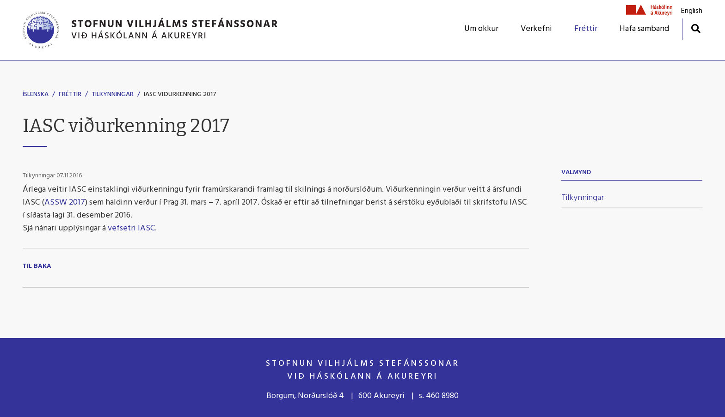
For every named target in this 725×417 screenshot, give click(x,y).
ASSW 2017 (64, 202)
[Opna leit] (695, 28)
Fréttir (70, 94)
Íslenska (36, 94)
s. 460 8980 (439, 396)
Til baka (37, 266)
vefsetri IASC (131, 228)
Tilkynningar (113, 94)
